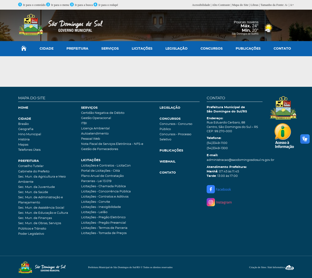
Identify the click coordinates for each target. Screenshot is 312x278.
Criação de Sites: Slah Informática (271, 267)
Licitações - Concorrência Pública (106, 191)
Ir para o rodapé (106, 5)
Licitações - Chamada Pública (103, 186)
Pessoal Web (90, 138)
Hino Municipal (29, 134)
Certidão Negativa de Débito (102, 113)
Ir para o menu (58, 5)
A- (286, 5)
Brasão (23, 124)
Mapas (23, 144)
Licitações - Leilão (94, 212)
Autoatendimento (95, 133)
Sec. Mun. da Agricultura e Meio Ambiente (42, 179)
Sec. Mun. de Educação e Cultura (43, 212)
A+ (292, 5)
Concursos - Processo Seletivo (175, 137)
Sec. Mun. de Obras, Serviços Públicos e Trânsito (39, 226)
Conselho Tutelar (31, 166)
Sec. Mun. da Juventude (36, 187)
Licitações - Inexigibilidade (101, 207)
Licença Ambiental (95, 128)
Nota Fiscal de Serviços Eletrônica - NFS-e (112, 144)
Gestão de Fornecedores (99, 149)
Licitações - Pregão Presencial (103, 222)
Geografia (25, 129)
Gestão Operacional (96, 118)
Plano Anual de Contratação (102, 176)
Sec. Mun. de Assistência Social (41, 207)
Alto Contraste (221, 5)
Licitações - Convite (95, 201)
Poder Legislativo (31, 233)
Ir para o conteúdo (31, 5)
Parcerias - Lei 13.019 (96, 181)
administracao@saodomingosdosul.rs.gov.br (235, 160)
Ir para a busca (81, 5)
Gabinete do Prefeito (33, 171)
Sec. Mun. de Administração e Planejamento (40, 200)
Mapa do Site (240, 5)
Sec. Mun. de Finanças (35, 218)
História (24, 139)
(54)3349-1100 (217, 143)
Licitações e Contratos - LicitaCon (106, 165)
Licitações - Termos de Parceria (104, 228)
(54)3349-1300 (217, 148)
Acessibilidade (201, 5)
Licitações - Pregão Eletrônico (103, 217)
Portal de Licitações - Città (100, 170)
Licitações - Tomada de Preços (104, 233)
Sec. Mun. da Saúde (33, 192)
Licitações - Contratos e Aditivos (104, 196)
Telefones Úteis (29, 149)
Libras (254, 5)
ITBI (84, 123)
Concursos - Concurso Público (176, 127)
